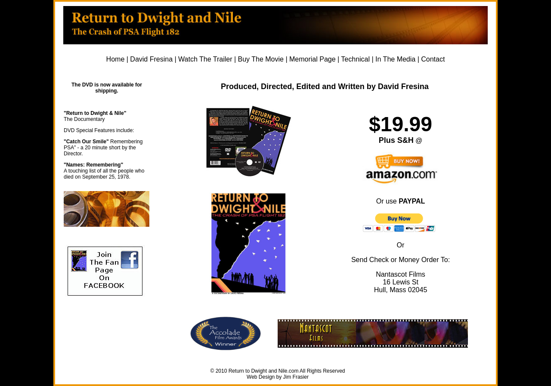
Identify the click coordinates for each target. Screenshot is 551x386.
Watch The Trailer (205, 59)
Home (115, 59)
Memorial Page (312, 59)
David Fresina (151, 59)
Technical (355, 59)
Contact (433, 59)
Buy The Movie (261, 59)
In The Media (395, 59)
